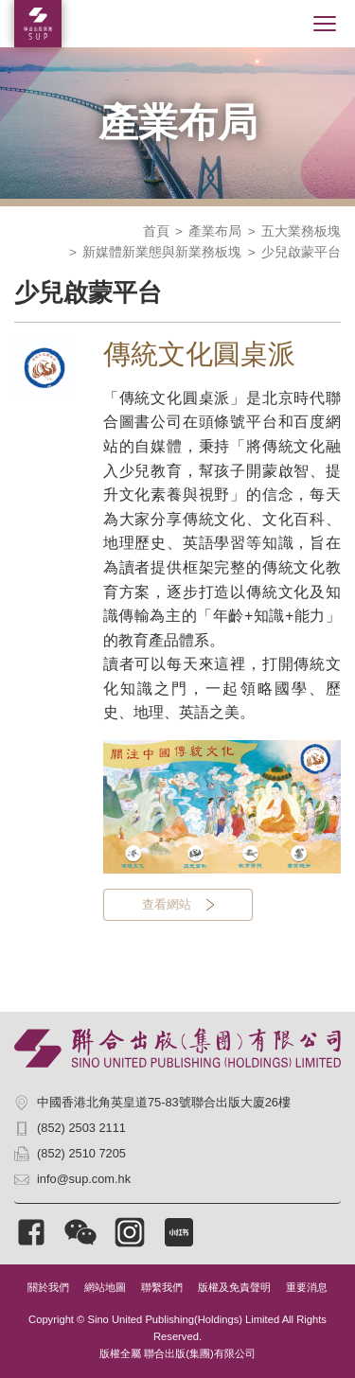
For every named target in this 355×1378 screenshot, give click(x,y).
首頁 (156, 231)
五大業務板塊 (301, 231)
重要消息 (307, 1287)
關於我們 (48, 1287)
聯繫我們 (162, 1287)
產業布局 (214, 231)
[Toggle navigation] (325, 23)
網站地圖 (105, 1287)
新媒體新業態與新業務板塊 (161, 252)
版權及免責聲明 (234, 1287)
